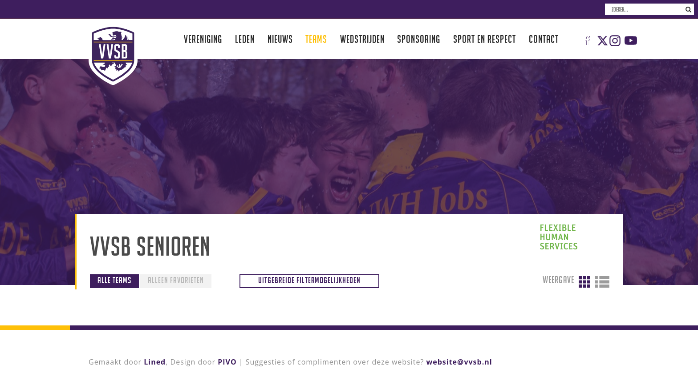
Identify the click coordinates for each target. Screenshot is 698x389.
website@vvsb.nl (459, 362)
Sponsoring (418, 39)
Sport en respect (484, 39)
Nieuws (280, 39)
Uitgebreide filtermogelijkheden (309, 280)
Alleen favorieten (176, 280)
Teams (316, 39)
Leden (245, 39)
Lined (155, 362)
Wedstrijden (362, 39)
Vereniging (203, 39)
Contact (544, 39)
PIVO (227, 362)
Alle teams (114, 280)
